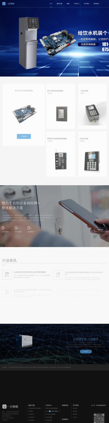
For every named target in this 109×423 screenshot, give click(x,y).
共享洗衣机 (31, 417)
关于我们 (86, 3)
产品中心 (76, 3)
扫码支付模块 (49, 420)
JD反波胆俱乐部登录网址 (35, 408)
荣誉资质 (75, 414)
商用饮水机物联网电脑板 (52, 408)
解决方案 (59, 3)
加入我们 (75, 408)
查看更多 (100, 229)
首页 (51, 3)
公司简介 (75, 417)
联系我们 (96, 3)
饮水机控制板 (49, 417)
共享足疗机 (31, 414)
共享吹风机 (31, 420)
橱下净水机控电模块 (51, 414)
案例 (68, 3)
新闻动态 (65, 405)
